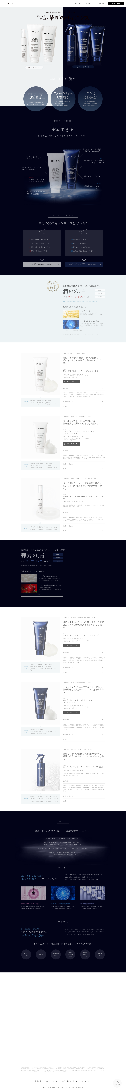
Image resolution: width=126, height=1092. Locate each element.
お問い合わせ (66, 1081)
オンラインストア (52, 1081)
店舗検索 (38, 1081)
